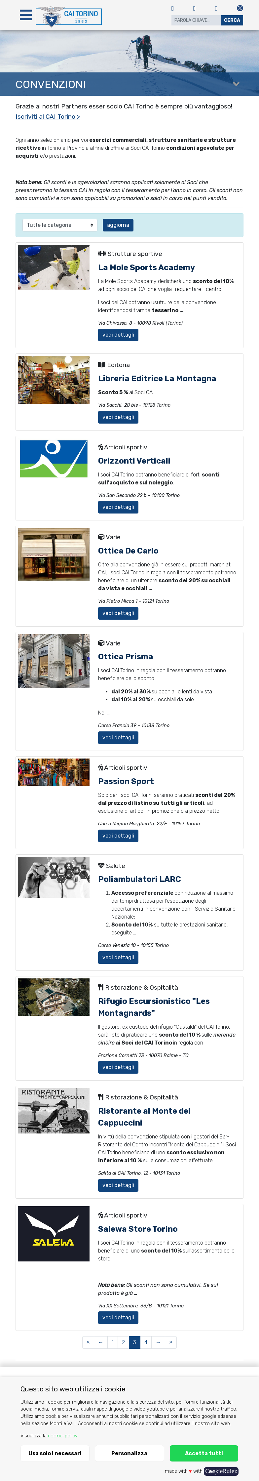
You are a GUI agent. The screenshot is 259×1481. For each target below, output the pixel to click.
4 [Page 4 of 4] (145, 1342)
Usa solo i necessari (55, 1453)
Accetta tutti (204, 1453)
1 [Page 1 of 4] (113, 1342)
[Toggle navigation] (26, 15)
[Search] (196, 20)
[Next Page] (158, 1342)
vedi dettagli (118, 335)
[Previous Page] (101, 1342)
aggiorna (118, 225)
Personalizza (129, 1453)
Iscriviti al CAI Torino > (48, 116)
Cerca (232, 20)
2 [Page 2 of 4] (123, 1342)
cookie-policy (63, 1436)
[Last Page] (171, 1342)
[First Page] (88, 1342)
